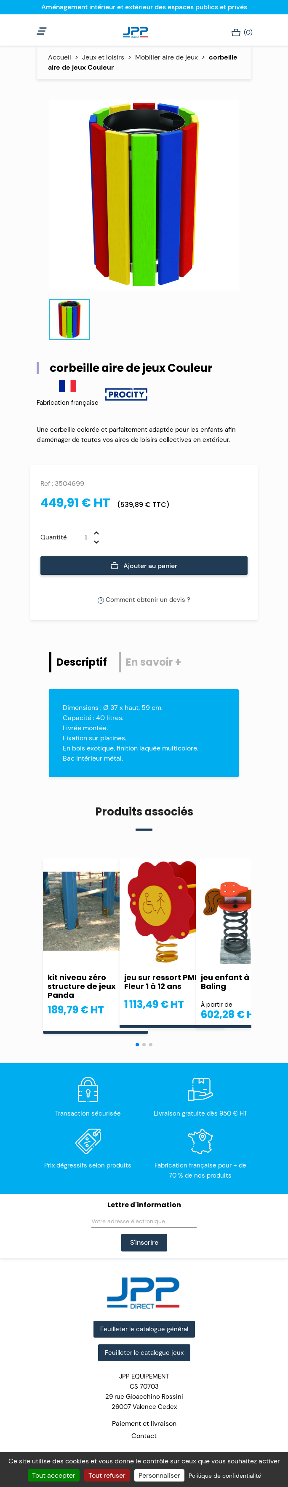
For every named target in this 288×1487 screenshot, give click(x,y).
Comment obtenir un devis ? (144, 600)
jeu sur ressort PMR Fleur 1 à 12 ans (162, 981)
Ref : (46, 483)
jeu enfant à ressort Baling (240, 981)
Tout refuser (106, 1475)
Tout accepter (53, 1475)
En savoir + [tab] (153, 662)
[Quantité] (80, 537)
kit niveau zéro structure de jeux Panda (82, 986)
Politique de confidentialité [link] (225, 1475)
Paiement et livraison (144, 1423)
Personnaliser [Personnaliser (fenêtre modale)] (159, 1475)
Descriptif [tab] (81, 662)
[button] (137, 1044)
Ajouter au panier (144, 566)
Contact (144, 1435)
